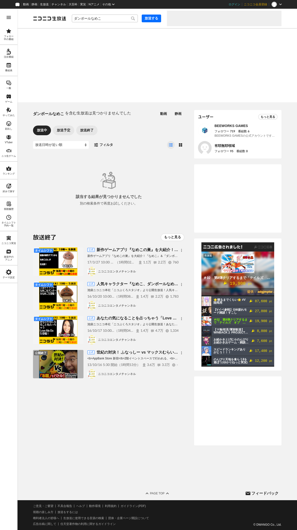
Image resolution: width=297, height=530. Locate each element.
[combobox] (105, 18)
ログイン (234, 4)
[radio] (171, 145)
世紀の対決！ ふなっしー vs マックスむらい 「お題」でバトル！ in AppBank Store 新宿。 (176, 352)
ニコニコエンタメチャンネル (117, 271)
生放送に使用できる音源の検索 (83, 518)
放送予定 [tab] (63, 130)
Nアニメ (94, 4)
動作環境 (95, 506)
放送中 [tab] (42, 130)
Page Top (157, 493)
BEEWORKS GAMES (231, 126)
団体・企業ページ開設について (128, 518)
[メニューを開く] (9, 17)
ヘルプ (80, 506)
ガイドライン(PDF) (133, 506)
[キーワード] (105, 18)
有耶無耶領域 (224, 146)
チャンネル (58, 4)
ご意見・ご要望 (43, 506)
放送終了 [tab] (87, 130)
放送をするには (68, 512)
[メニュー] (181, 250)
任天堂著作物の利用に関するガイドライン (88, 523)
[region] (8, 269)
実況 (83, 4)
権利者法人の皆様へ (46, 518)
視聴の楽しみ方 (43, 512)
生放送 (44, 4)
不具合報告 (65, 506)
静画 (34, 4)
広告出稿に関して (44, 524)
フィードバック (265, 493)
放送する (151, 18)
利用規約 (110, 506)
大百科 (73, 4)
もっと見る (172, 237)
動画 (26, 4)
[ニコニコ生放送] (49, 18)
